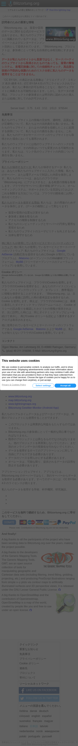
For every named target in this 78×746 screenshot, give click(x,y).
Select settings (43, 385)
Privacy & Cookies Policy (14, 384)
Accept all (65, 385)
